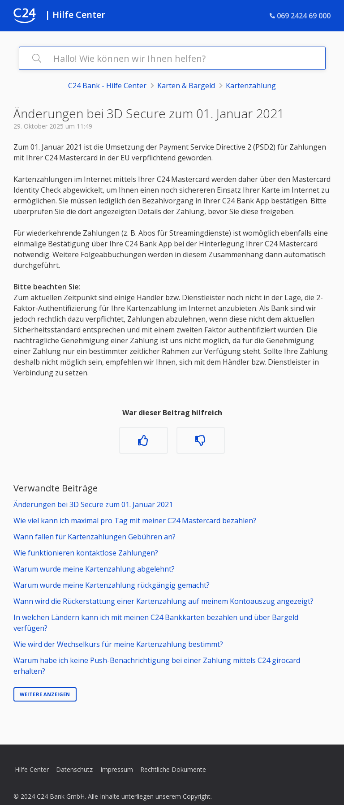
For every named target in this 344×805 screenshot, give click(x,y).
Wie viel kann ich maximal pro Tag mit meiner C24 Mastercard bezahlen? (134, 520)
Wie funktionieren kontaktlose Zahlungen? (85, 553)
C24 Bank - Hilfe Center (107, 85)
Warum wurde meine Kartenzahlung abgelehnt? (94, 569)
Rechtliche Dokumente (173, 769)
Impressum (116, 769)
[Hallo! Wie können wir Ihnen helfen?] (172, 58)
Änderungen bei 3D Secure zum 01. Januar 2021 (93, 504)
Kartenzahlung (251, 85)
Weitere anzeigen (45, 694)
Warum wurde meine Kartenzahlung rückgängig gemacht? (111, 585)
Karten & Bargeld (186, 85)
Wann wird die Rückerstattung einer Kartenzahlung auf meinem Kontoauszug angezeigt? (163, 601)
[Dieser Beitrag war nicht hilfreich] (200, 440)
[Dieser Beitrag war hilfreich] (143, 440)
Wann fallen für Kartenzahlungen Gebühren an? (94, 537)
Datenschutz (74, 769)
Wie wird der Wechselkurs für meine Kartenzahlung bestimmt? (118, 644)
